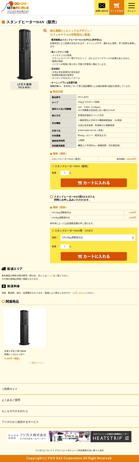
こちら (50, 275)
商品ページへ (38, 362)
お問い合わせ (78, 293)
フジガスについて (43, 450)
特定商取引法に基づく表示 (91, 450)
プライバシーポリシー (65, 450)
